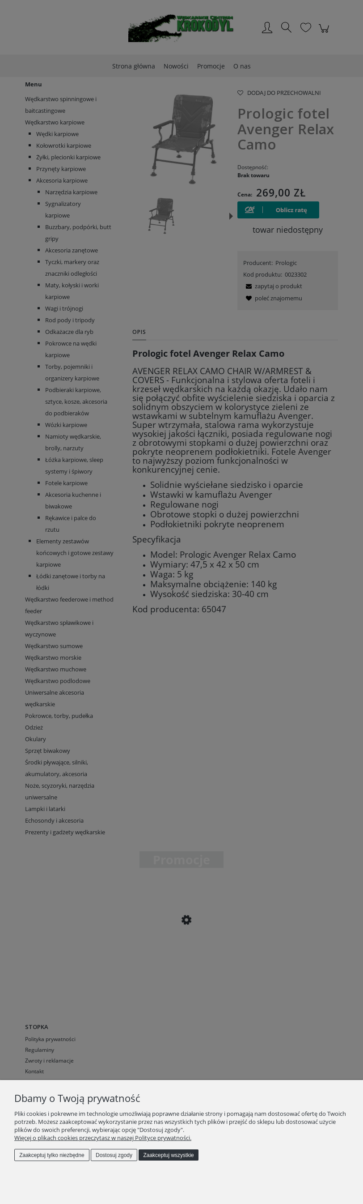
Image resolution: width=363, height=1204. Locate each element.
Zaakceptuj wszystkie (168, 1155)
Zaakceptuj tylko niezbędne (51, 1155)
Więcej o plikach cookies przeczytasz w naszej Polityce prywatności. (102, 1138)
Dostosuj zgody (114, 1155)
